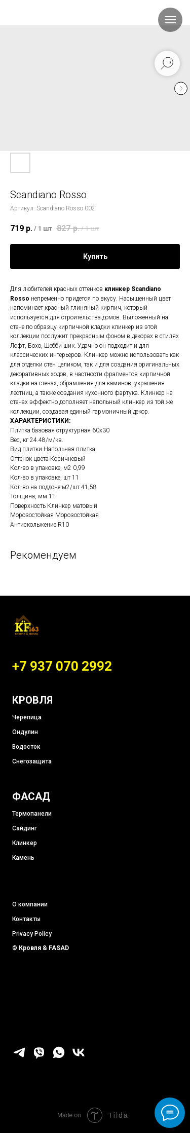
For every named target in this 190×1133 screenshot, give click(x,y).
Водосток (26, 746)
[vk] (78, 1056)
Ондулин (25, 732)
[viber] (39, 1056)
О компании (30, 904)
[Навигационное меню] (170, 19)
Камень (23, 857)
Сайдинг (24, 828)
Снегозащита (32, 761)
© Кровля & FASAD (40, 948)
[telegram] (19, 1056)
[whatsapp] (59, 1056)
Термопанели (32, 813)
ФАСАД (31, 796)
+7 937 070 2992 (62, 666)
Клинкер (24, 843)
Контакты (26, 919)
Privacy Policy (32, 933)
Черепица (27, 717)
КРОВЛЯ (32, 700)
